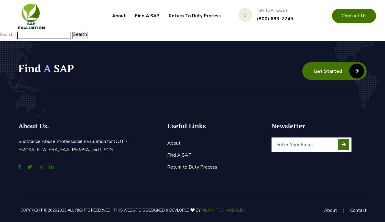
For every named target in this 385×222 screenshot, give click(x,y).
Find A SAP (147, 16)
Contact (358, 210)
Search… (8, 34)
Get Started (339, 71)
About (119, 16)
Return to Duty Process (195, 16)
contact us (354, 16)
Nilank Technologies (223, 210)
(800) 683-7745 (275, 19)
